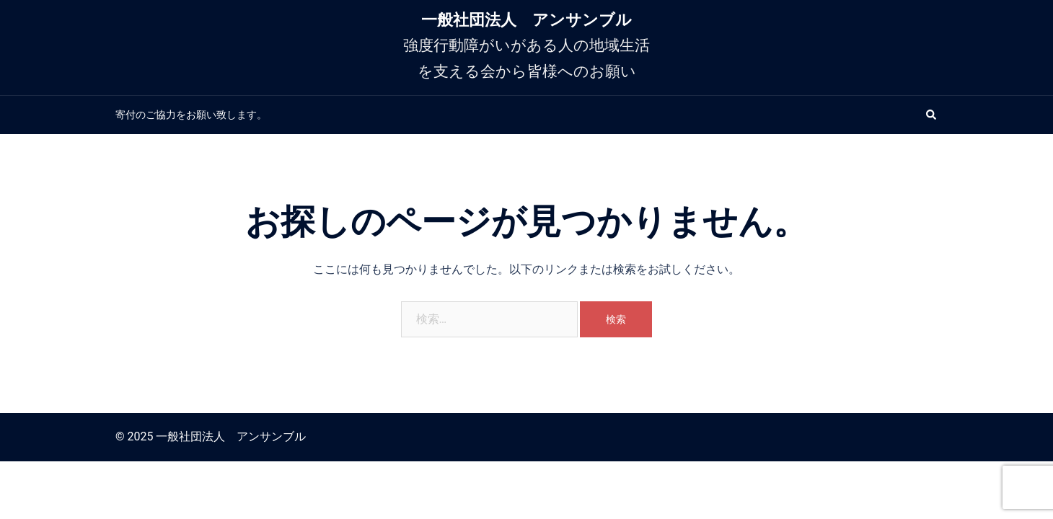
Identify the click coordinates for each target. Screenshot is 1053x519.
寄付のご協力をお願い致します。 (191, 114)
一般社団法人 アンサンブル (526, 20)
